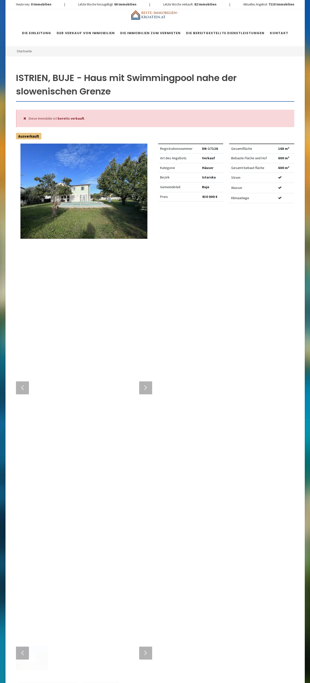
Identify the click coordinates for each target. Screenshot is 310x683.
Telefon (98, 467)
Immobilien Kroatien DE (105, 676)
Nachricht (101, 490)
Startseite (24, 51)
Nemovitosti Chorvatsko (144, 676)
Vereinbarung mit (127, 547)
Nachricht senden (143, 588)
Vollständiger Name (112, 445)
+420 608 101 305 (51, 511)
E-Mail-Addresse (165, 445)
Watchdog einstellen (238, 222)
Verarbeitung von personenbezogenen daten (127, 547)
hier (261, 547)
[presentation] (143, 568)
